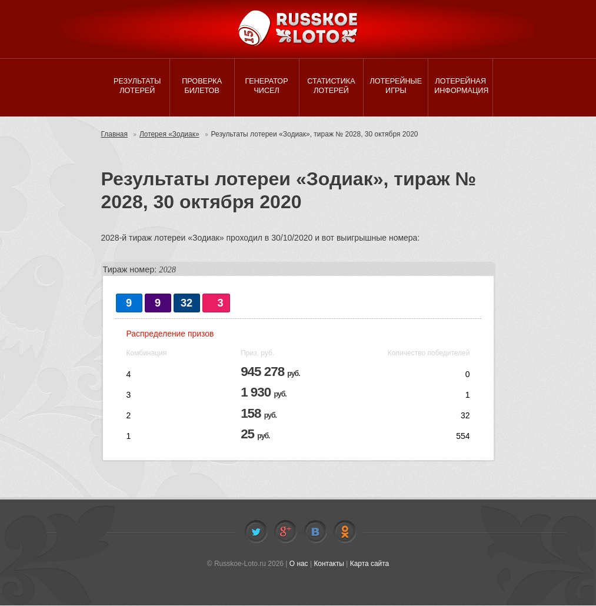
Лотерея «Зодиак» (169, 135)
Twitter (256, 532)
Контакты (329, 564)
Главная (114, 135)
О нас (298, 564)
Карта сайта (369, 564)
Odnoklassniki (345, 532)
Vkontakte (315, 532)
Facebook (285, 532)
